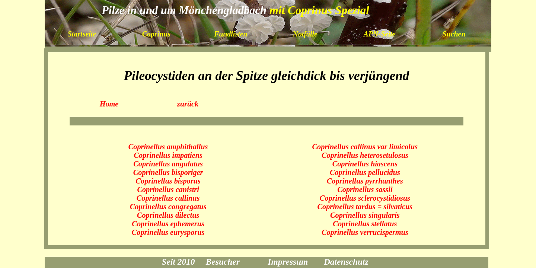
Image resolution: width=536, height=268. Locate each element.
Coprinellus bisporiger (168, 172)
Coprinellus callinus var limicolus (365, 147)
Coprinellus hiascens (365, 164)
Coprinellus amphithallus (168, 147)
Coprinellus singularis (365, 215)
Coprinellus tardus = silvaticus (364, 206)
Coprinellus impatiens (168, 155)
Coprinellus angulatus (168, 164)
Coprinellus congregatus (168, 206)
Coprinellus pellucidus (365, 172)
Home (109, 104)
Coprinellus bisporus (167, 181)
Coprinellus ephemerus (168, 224)
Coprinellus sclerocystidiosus (365, 198)
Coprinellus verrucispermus (365, 232)
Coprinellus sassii (364, 189)
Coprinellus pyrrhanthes (365, 181)
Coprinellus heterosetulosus (365, 155)
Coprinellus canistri (168, 189)
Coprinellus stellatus (365, 224)
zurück (188, 104)
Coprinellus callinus (168, 198)
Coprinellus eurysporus (168, 232)
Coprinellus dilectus (168, 215)
